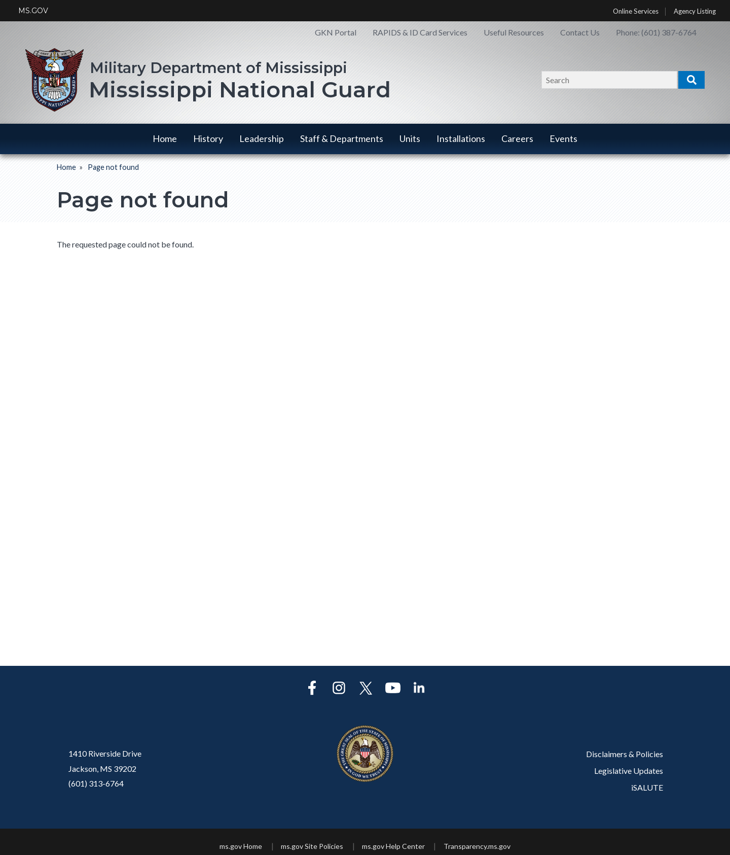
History (208, 138)
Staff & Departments (341, 138)
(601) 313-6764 (96, 783)
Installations (460, 138)
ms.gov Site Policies (312, 846)
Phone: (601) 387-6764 (656, 32)
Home (165, 138)
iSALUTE (647, 787)
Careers (517, 138)
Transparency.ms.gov (477, 846)
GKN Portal (335, 32)
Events (563, 138)
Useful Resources (514, 32)
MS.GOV (33, 10)
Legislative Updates (628, 770)
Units (409, 138)
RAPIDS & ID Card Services (420, 32)
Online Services (636, 12)
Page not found (113, 167)
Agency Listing (695, 12)
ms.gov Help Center (393, 846)
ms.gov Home (241, 846)
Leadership (261, 138)
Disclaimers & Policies (624, 754)
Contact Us (580, 32)
